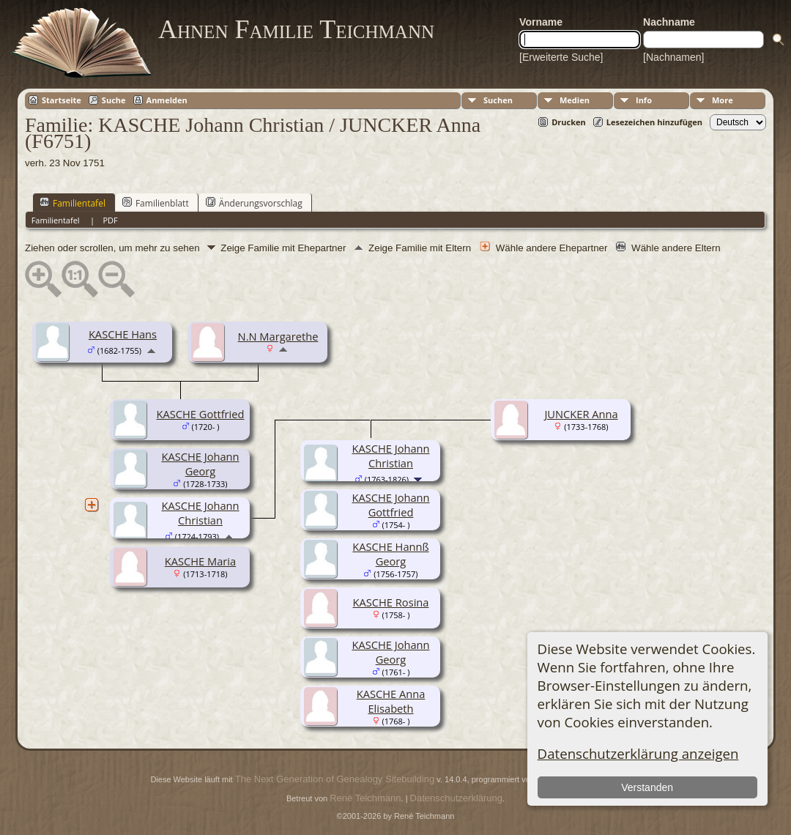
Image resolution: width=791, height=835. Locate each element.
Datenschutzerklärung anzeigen (638, 753)
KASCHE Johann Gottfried (390, 504)
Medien (575, 99)
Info (644, 99)
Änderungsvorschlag (254, 202)
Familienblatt (155, 202)
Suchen (498, 99)
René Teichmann (365, 798)
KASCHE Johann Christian (200, 512)
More (722, 99)
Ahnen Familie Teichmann (296, 29)
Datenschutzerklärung (456, 798)
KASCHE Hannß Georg (390, 553)
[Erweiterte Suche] (561, 57)
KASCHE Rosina (391, 602)
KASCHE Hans (123, 334)
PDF (110, 220)
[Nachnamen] (673, 57)
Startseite (61, 99)
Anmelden (166, 99)
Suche (114, 99)
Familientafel (72, 202)
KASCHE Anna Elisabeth (391, 701)
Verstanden (647, 787)
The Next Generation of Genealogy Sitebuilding (334, 778)
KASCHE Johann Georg (200, 463)
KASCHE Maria (200, 561)
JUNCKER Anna (580, 414)
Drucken (569, 121)
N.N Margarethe (278, 336)
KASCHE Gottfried (200, 414)
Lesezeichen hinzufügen (654, 121)
